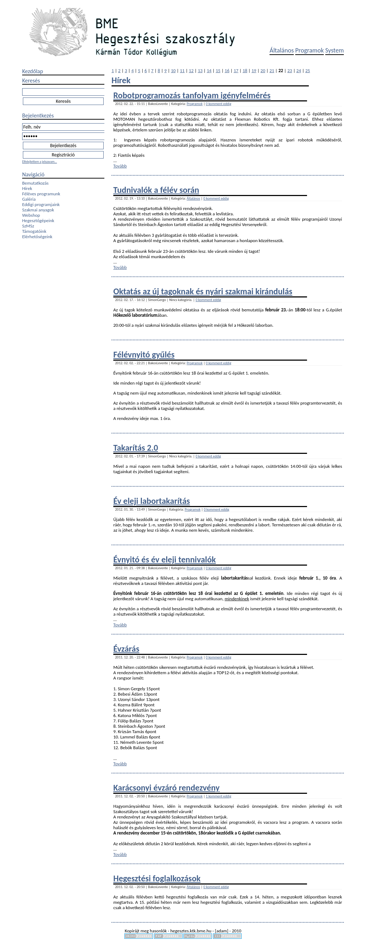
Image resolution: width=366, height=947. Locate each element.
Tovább (120, 166)
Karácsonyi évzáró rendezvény (166, 787)
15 (218, 70)
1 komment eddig (218, 796)
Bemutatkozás (35, 183)
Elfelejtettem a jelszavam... (39, 162)
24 (298, 70)
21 (271, 70)
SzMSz (28, 226)
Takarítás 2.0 (135, 447)
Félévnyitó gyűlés (143, 354)
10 (173, 70)
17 (236, 70)
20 (263, 70)
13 (200, 70)
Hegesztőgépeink (38, 220)
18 (245, 70)
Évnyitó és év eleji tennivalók (164, 559)
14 (209, 70)
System (334, 50)
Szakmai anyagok (38, 209)
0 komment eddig (218, 103)
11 (182, 70)
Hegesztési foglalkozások (157, 878)
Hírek (27, 188)
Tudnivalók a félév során (156, 190)
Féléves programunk (41, 193)
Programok (309, 50)
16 (227, 70)
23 (289, 70)
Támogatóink (34, 231)
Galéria (29, 199)
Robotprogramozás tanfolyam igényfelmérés (192, 95)
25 (307, 70)
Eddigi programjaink (41, 204)
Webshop (31, 215)
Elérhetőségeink (37, 236)
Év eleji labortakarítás (151, 501)
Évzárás (126, 648)
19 (254, 70)
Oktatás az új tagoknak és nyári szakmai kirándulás (202, 291)
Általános (281, 50)
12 (191, 70)
